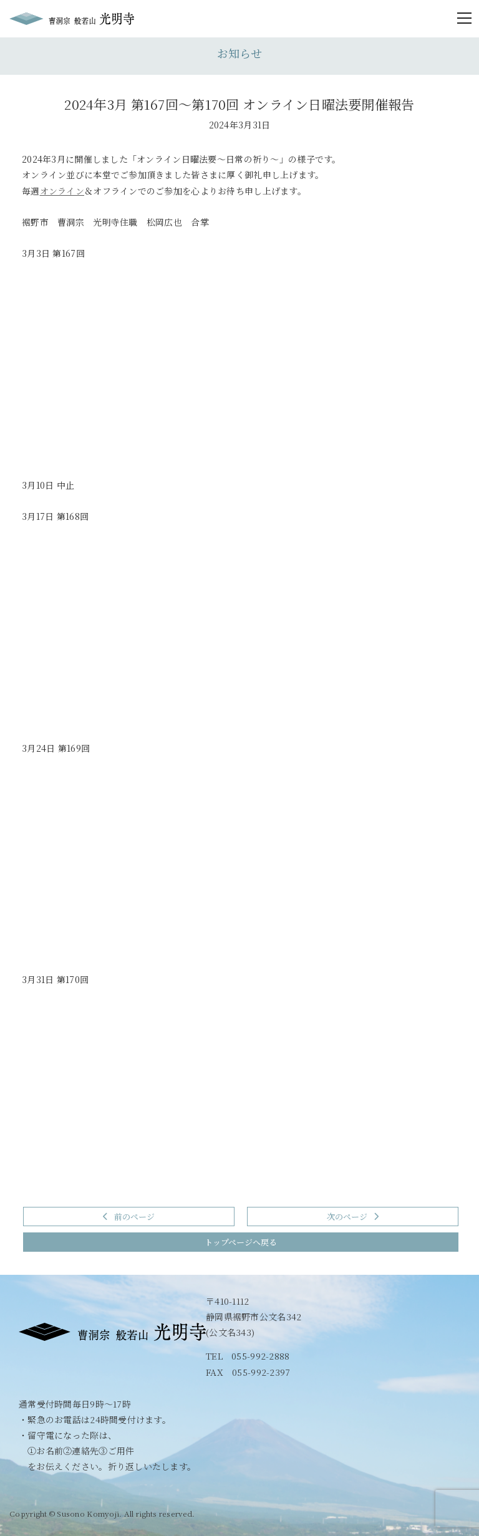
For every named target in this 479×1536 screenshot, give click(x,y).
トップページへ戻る (241, 1242)
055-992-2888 (260, 1356)
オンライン (62, 191)
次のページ (353, 1216)
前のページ (129, 1216)
